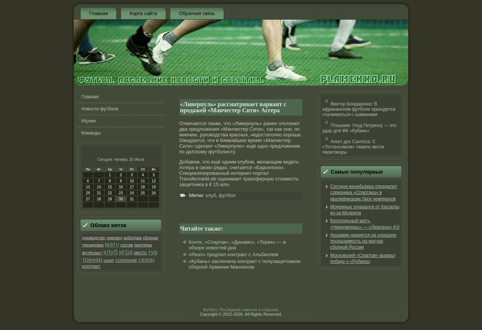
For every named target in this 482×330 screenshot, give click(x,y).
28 (99, 199)
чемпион (114, 237)
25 (143, 193)
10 (132, 181)
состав (126, 245)
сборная (150, 237)
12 (154, 181)
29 (110, 199)
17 (132, 187)
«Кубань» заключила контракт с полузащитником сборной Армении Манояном (244, 264)
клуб (110, 252)
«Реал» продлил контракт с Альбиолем (233, 254)
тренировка (93, 245)
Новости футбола (99, 109)
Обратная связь (197, 13)
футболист (92, 253)
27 (88, 199)
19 (154, 187)
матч (112, 244)
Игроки (88, 121)
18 (143, 187)
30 (121, 199)
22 (110, 193)
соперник (126, 260)
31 (132, 199)
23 (121, 193)
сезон (146, 259)
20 (88, 193)
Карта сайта (143, 13)
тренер (92, 259)
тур (152, 252)
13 (88, 187)
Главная (98, 13)
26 (154, 193)
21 (99, 193)
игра (126, 252)
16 (121, 187)
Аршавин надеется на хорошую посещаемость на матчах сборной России (363, 241)
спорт (109, 260)
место (140, 252)
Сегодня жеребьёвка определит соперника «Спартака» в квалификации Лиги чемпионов (363, 193)
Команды (91, 133)
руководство (93, 237)
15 (110, 187)
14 (99, 187)
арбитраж (133, 237)
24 (132, 193)
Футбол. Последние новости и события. (241, 309)
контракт (91, 266)
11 (143, 181)
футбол (227, 195)
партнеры (143, 245)
